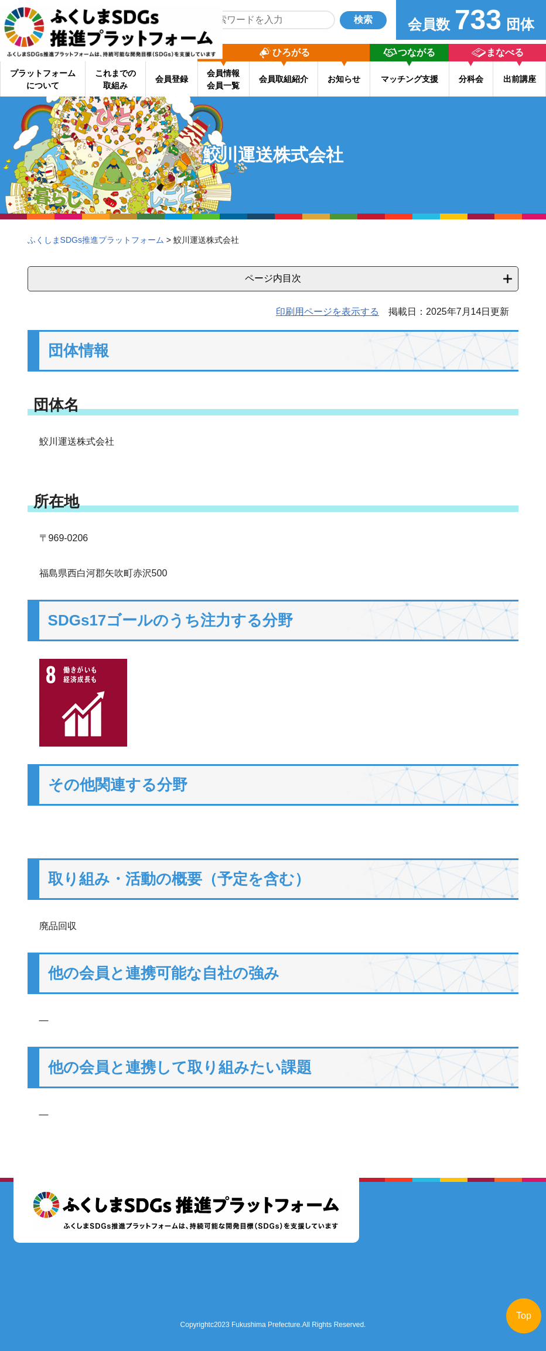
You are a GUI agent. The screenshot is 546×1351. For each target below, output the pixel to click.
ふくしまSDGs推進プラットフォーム (96, 240)
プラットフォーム (43, 79)
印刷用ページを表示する (327, 312)
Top (523, 1316)
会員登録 (171, 79)
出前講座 (519, 79)
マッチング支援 (409, 79)
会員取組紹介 (283, 79)
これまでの (115, 79)
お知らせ (343, 79)
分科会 (471, 79)
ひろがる (291, 52)
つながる (416, 52)
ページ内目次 (273, 278)
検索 (363, 20)
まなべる (505, 52)
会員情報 (223, 79)
